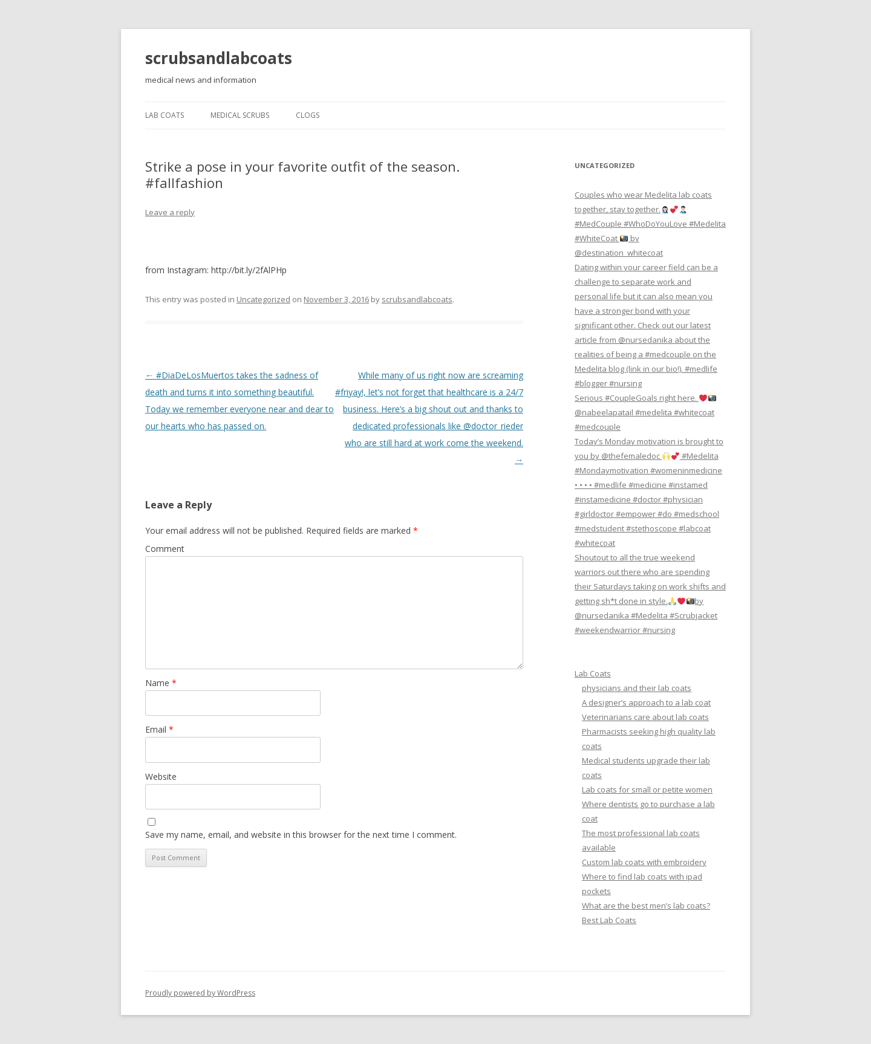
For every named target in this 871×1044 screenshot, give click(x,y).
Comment (164, 548)
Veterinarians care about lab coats (645, 717)
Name (161, 683)
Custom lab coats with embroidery (644, 862)
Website (161, 776)
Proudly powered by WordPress (200, 993)
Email (159, 729)
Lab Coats (164, 115)
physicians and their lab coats (636, 687)
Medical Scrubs (239, 115)
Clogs (307, 115)
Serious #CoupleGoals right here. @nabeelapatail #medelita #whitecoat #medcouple (645, 412)
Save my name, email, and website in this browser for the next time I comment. (301, 834)
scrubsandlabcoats (218, 58)
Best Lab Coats (609, 920)
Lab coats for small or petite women (647, 789)
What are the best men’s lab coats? (646, 905)
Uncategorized (263, 299)
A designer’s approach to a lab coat (646, 702)
